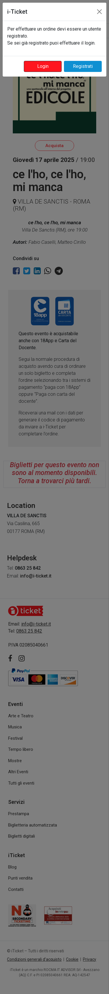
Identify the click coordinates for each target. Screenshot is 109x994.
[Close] (99, 11)
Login (43, 66)
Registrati (83, 66)
